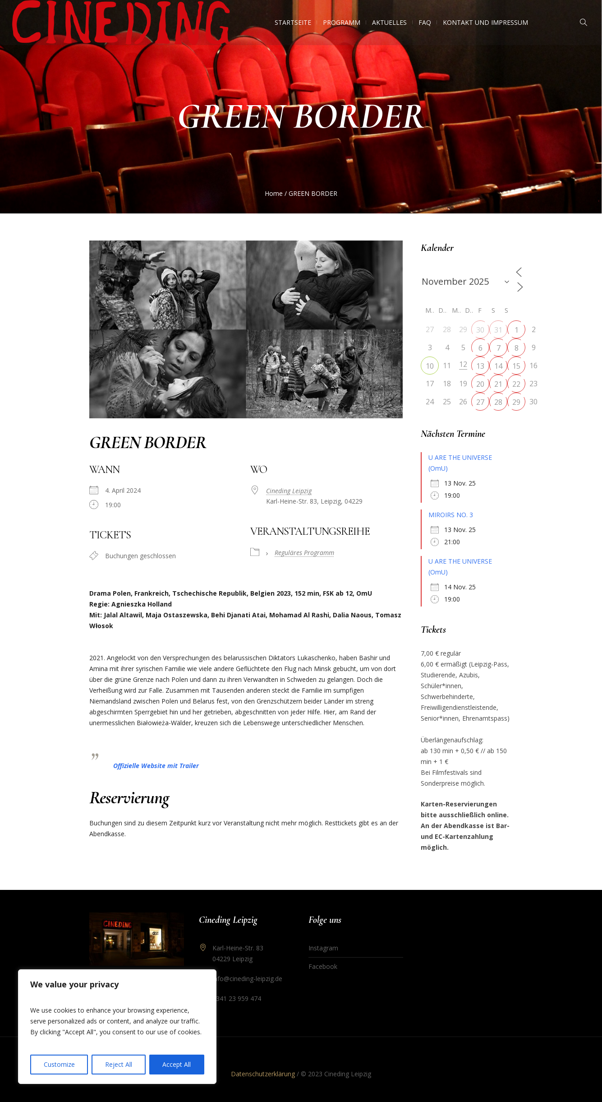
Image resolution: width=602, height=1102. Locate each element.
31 (498, 330)
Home (274, 193)
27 (480, 402)
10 (430, 366)
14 (498, 366)
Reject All (118, 1064)
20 (480, 384)
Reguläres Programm (304, 552)
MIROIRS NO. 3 (450, 514)
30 (480, 330)
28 (498, 402)
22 (516, 384)
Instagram (323, 948)
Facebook (322, 966)
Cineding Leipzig (289, 490)
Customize (59, 1064)
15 (516, 366)
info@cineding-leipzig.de (247, 978)
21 (498, 384)
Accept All (176, 1064)
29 (516, 402)
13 (480, 366)
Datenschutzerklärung (263, 1074)
